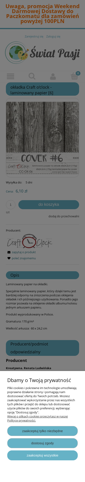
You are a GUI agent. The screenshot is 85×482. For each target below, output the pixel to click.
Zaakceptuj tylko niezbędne (42, 431)
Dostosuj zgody (42, 443)
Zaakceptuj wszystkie (42, 455)
